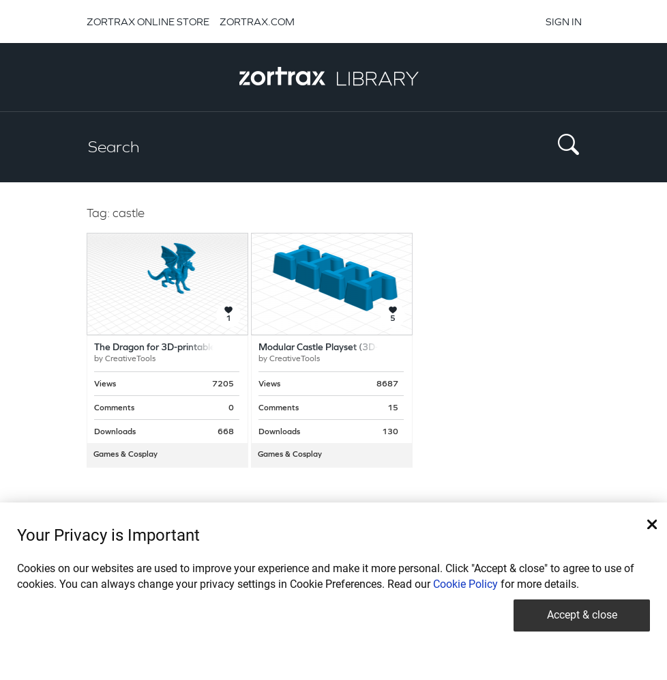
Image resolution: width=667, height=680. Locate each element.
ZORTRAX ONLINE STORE (148, 21)
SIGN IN (564, 21)
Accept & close (582, 614)
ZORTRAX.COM (257, 21)
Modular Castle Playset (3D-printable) (339, 348)
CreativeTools (130, 359)
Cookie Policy (465, 584)
